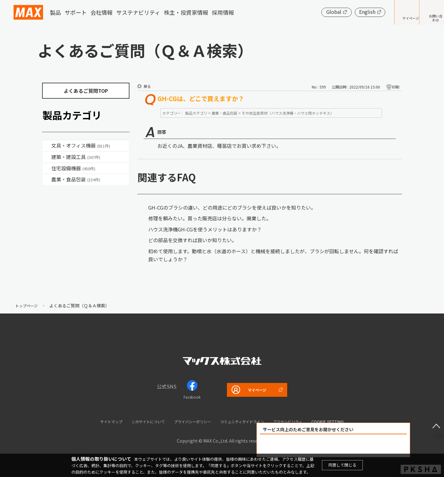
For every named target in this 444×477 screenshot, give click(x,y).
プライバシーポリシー (190, 421)
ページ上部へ (431, 421)
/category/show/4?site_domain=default (47, 146)
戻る (147, 86)
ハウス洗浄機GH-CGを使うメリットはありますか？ (205, 229)
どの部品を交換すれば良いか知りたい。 (192, 240)
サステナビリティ (138, 12)
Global (315, 11)
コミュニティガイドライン (249, 421)
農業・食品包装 (75, 179)
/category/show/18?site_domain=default (47, 157)
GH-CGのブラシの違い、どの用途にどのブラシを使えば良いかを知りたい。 (232, 207)
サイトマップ (93, 421)
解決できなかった (369, 446)
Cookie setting (348, 422)
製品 (55, 12)
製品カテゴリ (196, 113)
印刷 (395, 86)
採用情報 (223, 12)
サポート (76, 12)
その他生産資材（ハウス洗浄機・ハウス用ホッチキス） (288, 113)
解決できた (298, 446)
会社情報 (101, 12)
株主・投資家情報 (186, 12)
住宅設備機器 (73, 168)
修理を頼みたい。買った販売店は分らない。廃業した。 (209, 218)
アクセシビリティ (305, 421)
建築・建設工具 (75, 156)
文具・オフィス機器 (80, 145)
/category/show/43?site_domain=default (47, 179)
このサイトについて (137, 421)
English (348, 11)
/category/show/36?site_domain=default (47, 168)
